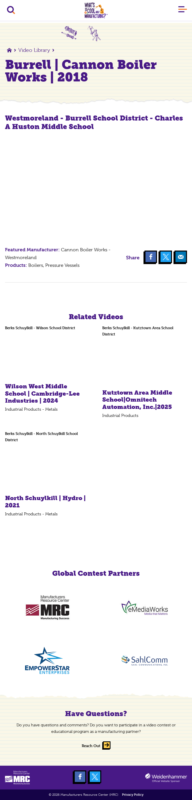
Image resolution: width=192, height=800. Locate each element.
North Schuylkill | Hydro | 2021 (45, 501)
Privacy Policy (133, 794)
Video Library (34, 50)
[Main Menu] (182, 10)
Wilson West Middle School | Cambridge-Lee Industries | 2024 (42, 393)
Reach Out (91, 745)
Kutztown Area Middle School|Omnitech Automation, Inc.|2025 (137, 400)
